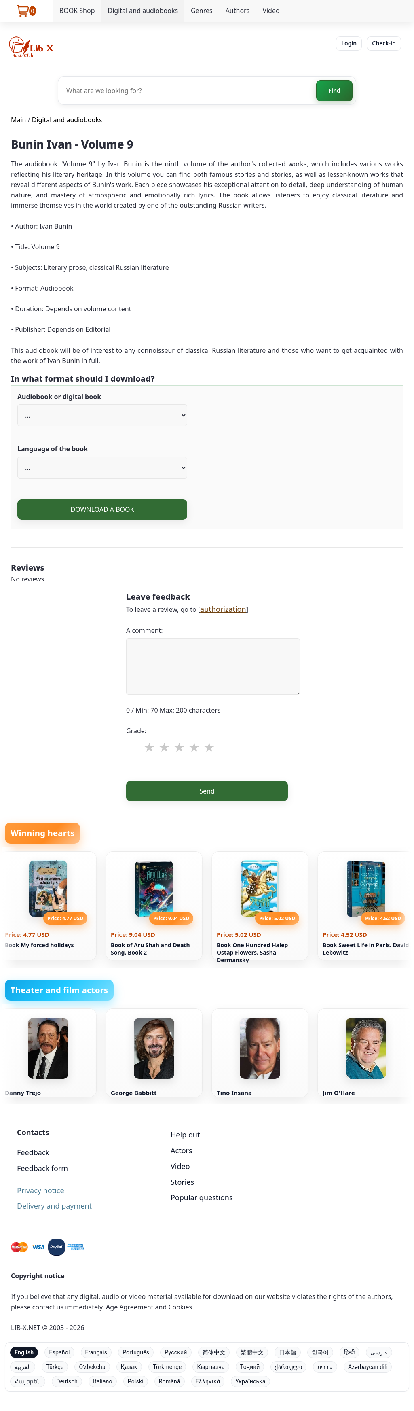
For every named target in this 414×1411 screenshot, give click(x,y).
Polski (136, 1381)
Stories (182, 1182)
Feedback (33, 1152)
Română (169, 1381)
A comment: (144, 630)
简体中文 (214, 1352)
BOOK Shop (77, 10)
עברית (325, 1367)
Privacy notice (40, 1190)
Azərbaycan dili (367, 1367)
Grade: (136, 730)
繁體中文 (252, 1352)
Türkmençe (167, 1367)
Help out (185, 1134)
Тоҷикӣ (250, 1367)
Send (207, 791)
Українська (250, 1381)
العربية (23, 1367)
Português (136, 1352)
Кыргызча (210, 1367)
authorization (223, 609)
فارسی (379, 1352)
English (24, 1352)
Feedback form (42, 1168)
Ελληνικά (208, 1381)
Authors (238, 10)
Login (349, 43)
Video (270, 10)
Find (334, 90)
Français (96, 1352)
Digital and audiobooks (143, 10)
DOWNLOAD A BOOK (102, 509)
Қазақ (129, 1367)
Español (59, 1352)
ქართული (288, 1367)
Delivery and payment (54, 1206)
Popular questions (202, 1197)
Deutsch (67, 1381)
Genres (202, 10)
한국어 (320, 1352)
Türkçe (54, 1367)
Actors (181, 1150)
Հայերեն (28, 1381)
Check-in (384, 43)
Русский (176, 1352)
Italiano (102, 1381)
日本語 (287, 1352)
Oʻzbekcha (92, 1367)
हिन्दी (349, 1352)
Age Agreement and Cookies (149, 1307)
